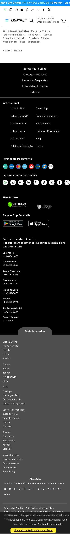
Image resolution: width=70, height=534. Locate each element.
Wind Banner (9, 376)
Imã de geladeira (11, 395)
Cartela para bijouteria (14, 403)
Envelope (7, 391)
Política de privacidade (50, 524)
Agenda (6, 444)
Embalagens (9, 440)
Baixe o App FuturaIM (16, 215)
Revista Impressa (11, 454)
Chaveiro (7, 426)
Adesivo (6, 358)
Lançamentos (9, 467)
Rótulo (6, 368)
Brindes (6, 432)
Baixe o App (41, 108)
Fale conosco (17, 138)
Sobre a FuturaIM (19, 115)
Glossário (35, 479)
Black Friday (9, 471)
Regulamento (43, 123)
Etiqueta (7, 364)
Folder (6, 354)
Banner (6, 372)
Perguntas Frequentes (35, 80)
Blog (38, 138)
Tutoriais (35, 91)
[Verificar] (17, 204)
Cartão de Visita (10, 345)
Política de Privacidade (47, 130)
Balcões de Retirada (35, 68)
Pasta (5, 386)
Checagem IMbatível (35, 74)
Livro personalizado (12, 459)
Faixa (5, 380)
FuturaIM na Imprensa (35, 86)
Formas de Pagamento (17, 158)
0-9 (6, 494)
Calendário (8, 436)
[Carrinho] (63, 21)
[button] (31, 21)
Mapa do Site (17, 108)
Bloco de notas (10, 413)
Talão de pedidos (11, 417)
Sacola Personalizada (13, 409)
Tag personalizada (12, 399)
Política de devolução (22, 146)
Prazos (39, 146)
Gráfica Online (10, 341)
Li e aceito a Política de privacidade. (33, 530)
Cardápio (7, 448)
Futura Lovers (18, 130)
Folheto (6, 349)
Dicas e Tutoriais (19, 123)
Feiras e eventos (11, 463)
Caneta (6, 421)
